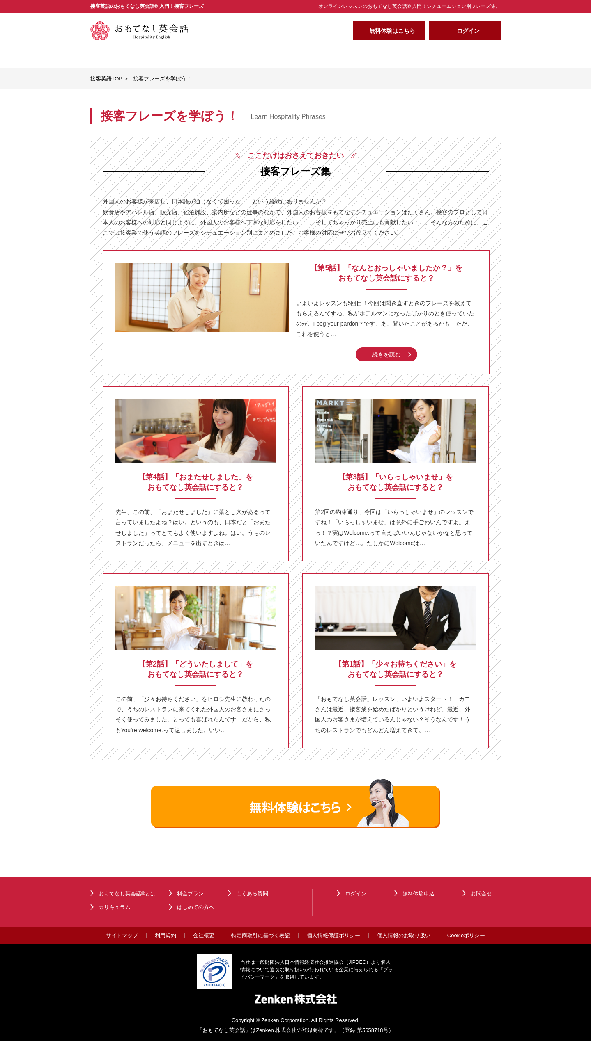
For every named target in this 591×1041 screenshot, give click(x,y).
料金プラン (295, 56)
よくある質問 (459, 56)
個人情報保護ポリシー (333, 935)
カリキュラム (213, 56)
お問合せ (481, 893)
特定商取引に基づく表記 (260, 935)
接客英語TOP (106, 78)
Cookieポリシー (466, 935)
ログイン (468, 30)
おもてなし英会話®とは (131, 56)
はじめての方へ (377, 56)
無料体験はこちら (392, 30)
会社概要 (203, 935)
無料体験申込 (418, 893)
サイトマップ (122, 935)
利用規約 (165, 935)
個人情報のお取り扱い (403, 935)
